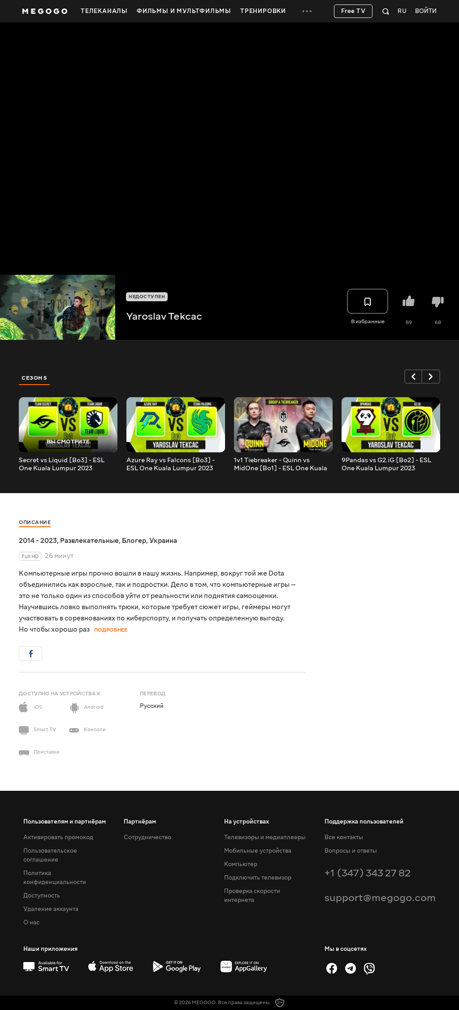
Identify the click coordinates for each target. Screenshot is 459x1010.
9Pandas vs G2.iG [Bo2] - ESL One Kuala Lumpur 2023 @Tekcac (386, 464)
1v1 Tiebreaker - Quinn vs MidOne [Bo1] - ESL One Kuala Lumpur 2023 (280, 464)
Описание (35, 522)
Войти (426, 11)
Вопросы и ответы (351, 851)
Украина (163, 540)
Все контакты (344, 837)
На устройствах (246, 822)
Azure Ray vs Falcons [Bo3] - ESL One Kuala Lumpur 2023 (170, 464)
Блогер (134, 540)
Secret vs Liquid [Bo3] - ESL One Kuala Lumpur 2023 (61, 464)
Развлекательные (89, 540)
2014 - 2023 (38, 540)
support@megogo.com (380, 898)
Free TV (353, 11)
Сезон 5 (35, 377)
